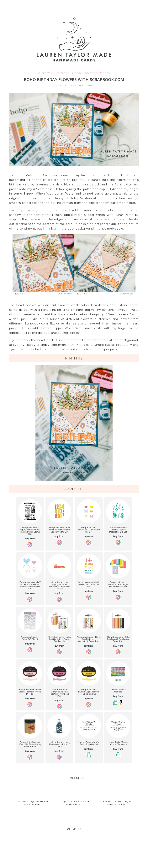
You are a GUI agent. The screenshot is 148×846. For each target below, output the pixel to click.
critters (63, 73)
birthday (46, 73)
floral (77, 73)
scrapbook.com (97, 73)
